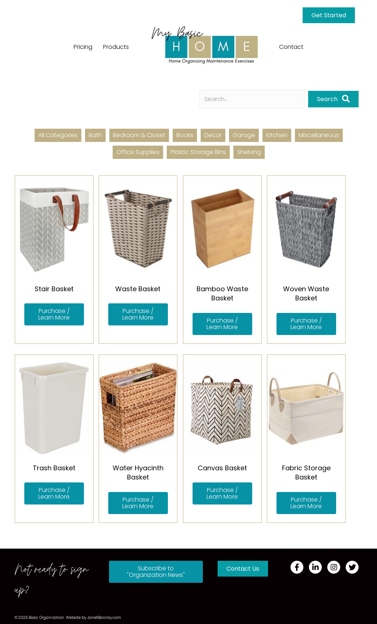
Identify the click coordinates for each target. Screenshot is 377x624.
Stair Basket (54, 288)
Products (116, 47)
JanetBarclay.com (104, 617)
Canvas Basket (222, 468)
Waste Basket (138, 288)
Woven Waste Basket (306, 293)
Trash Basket (54, 468)
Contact (291, 47)
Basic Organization (46, 617)
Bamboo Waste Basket (222, 293)
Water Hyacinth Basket (138, 472)
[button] (333, 99)
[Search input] (252, 99)
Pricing (83, 47)
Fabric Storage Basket (306, 472)
